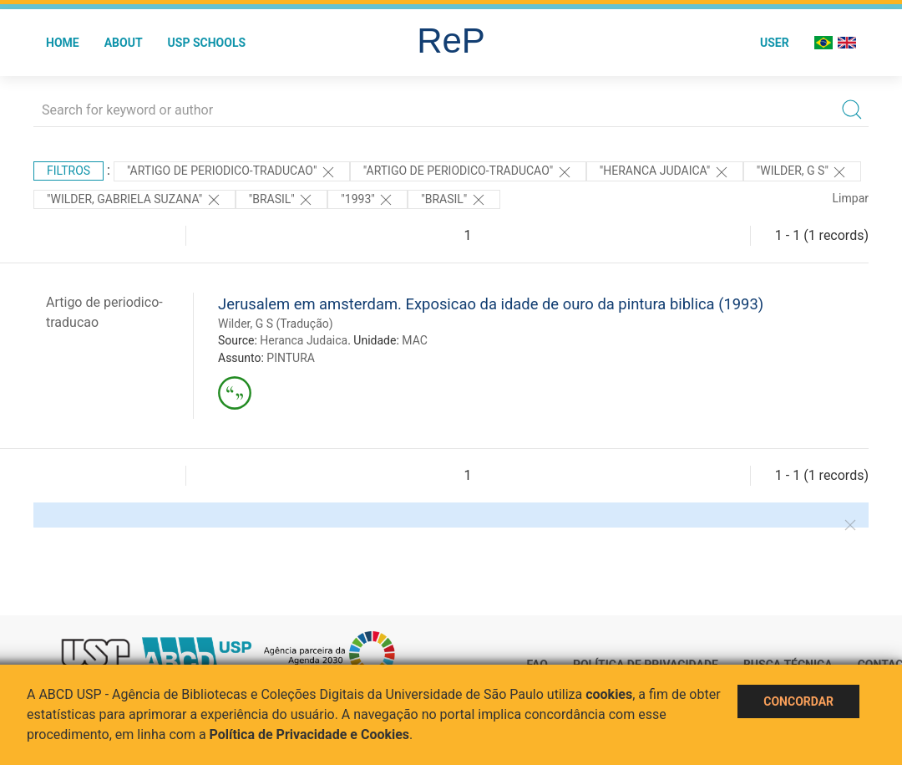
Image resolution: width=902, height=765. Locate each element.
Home (62, 42)
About (123, 42)
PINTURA (290, 358)
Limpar (851, 198)
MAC (415, 340)
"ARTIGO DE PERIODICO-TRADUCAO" (232, 172)
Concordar (798, 701)
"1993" (367, 199)
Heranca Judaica (303, 340)
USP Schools (207, 42)
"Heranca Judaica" (665, 172)
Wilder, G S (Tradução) (275, 323)
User (774, 42)
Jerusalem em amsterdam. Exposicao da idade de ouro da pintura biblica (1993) (490, 304)
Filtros (68, 170)
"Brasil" (282, 199)
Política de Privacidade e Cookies (310, 734)
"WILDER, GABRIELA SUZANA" (134, 199)
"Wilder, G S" (803, 172)
